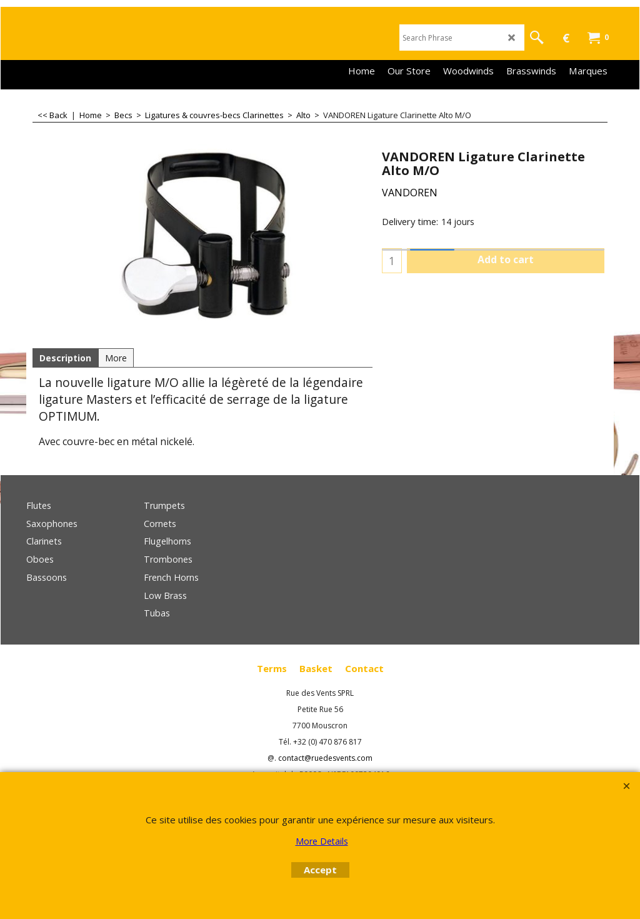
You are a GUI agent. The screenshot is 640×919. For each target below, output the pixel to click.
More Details (322, 841)
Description (65, 358)
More (116, 358)
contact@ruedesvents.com (325, 758)
